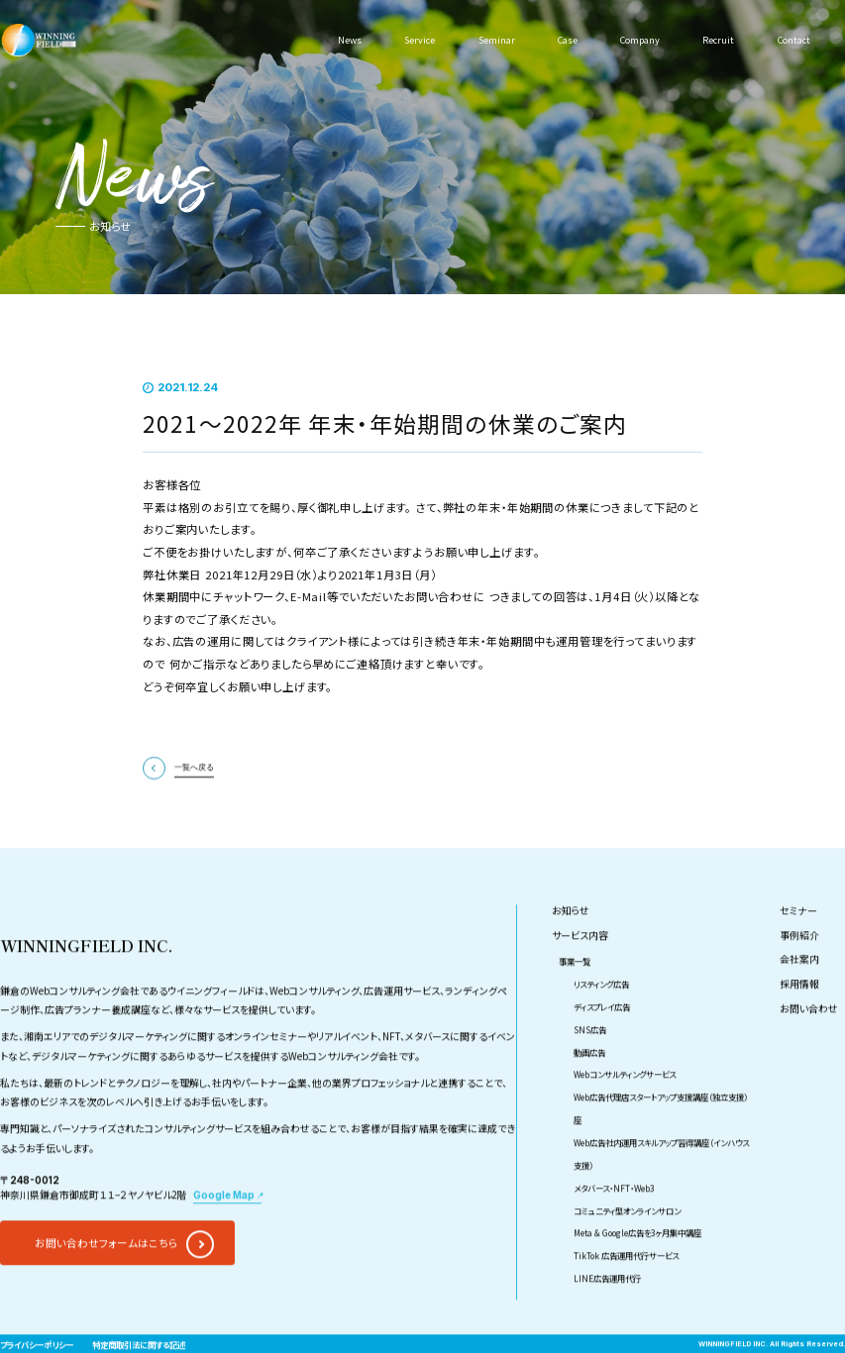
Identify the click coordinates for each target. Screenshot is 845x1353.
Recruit (716, 40)
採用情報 (799, 1019)
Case (565, 40)
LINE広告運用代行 (607, 1313)
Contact (792, 40)
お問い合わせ (809, 1044)
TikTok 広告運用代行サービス (626, 1291)
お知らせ (570, 946)
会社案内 (799, 994)
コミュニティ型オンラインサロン (627, 1245)
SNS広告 (590, 1064)
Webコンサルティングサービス (625, 1109)
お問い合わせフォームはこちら (106, 1278)
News (350, 40)
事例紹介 (799, 971)
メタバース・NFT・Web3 (614, 1222)
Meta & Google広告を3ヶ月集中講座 (637, 1268)
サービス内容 (580, 971)
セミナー (798, 946)
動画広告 (589, 1087)
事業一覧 (574, 996)
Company (639, 40)
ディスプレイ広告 (602, 1041)
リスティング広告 (601, 1019)
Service (419, 40)
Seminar (494, 40)
